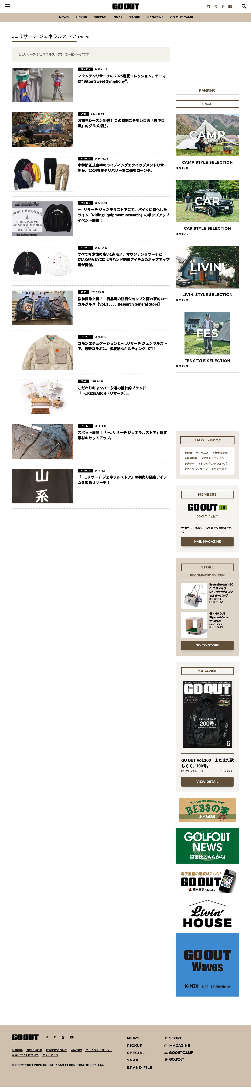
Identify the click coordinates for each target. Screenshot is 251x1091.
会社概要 (17, 1054)
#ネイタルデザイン (196, 473)
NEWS (133, 1042)
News (54, 22)
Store (135, 22)
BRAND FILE (139, 1072)
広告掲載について (56, 1054)
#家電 (188, 457)
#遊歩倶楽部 (220, 457)
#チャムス (202, 457)
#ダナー (190, 468)
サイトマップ (50, 1059)
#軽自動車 (191, 462)
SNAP (116, 22)
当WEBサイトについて (25, 1059)
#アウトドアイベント (214, 462)
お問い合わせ (34, 1054)
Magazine (159, 22)
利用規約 (76, 1054)
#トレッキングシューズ (213, 468)
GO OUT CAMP (190, 22)
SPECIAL (96, 22)
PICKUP (74, 22)
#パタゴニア (219, 473)
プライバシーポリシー (98, 1054)
